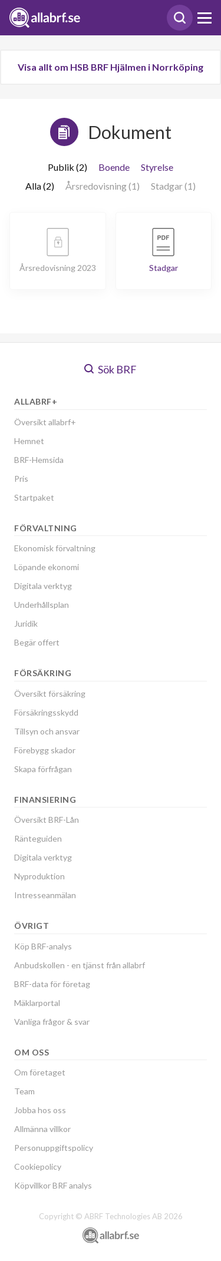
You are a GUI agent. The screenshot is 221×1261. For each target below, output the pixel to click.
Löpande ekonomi (46, 567)
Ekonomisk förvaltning (54, 548)
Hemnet (29, 441)
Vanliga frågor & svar (52, 1022)
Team (24, 1091)
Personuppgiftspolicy (53, 1148)
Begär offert (37, 642)
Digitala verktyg (43, 586)
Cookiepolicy (37, 1166)
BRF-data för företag (52, 984)
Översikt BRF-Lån (46, 820)
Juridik (26, 623)
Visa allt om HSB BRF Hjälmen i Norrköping (110, 66)
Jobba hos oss (40, 1110)
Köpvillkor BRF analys (53, 1185)
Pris (21, 479)
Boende (114, 167)
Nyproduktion (39, 876)
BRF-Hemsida (39, 460)
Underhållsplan (41, 605)
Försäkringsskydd (46, 712)
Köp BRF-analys (43, 946)
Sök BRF (110, 369)
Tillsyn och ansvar (47, 731)
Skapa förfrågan (43, 769)
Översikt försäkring (49, 694)
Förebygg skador (44, 750)
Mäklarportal (37, 1003)
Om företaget (39, 1072)
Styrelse (157, 167)
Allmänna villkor (42, 1129)
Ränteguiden (38, 838)
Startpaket (34, 497)
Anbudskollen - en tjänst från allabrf (79, 965)
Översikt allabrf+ (45, 422)
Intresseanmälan (45, 895)
